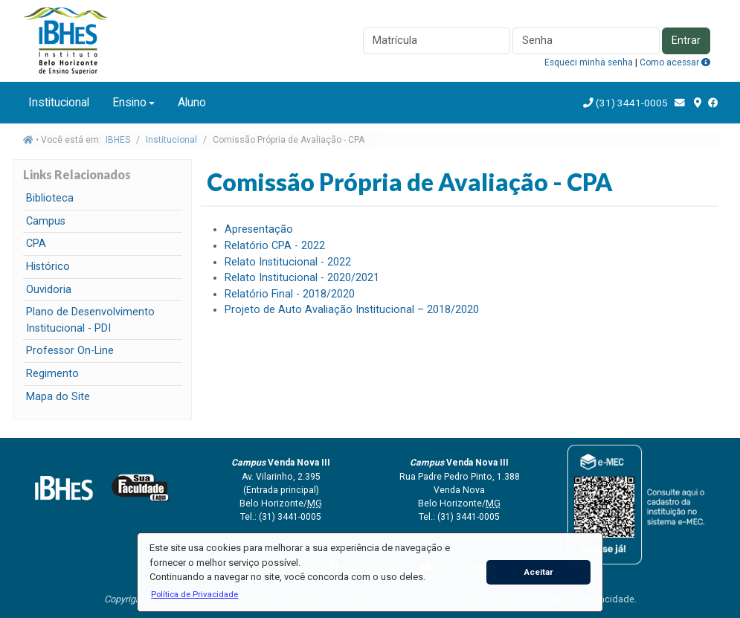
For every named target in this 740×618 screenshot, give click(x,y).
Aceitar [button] (538, 572)
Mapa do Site (58, 396)
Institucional (58, 102)
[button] (194, 594)
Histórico (48, 266)
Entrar (686, 40)
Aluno (192, 102)
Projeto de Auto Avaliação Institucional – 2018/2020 (352, 309)
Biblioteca (50, 198)
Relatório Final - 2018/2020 (290, 294)
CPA (36, 243)
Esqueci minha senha (588, 62)
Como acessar (675, 62)
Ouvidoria (48, 289)
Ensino (129, 102)
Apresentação (259, 229)
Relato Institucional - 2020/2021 (302, 277)
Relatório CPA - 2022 (275, 245)
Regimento (52, 373)
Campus (45, 221)
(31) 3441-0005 (630, 103)
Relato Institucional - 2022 (288, 262)
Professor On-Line (70, 350)
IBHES (118, 140)
